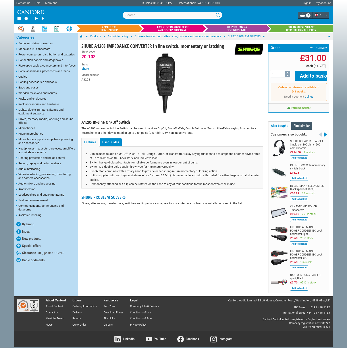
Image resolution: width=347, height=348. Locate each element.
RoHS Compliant (298, 104)
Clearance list (40, 253)
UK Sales (299, 304)
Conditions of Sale (141, 315)
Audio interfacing (28, 169)
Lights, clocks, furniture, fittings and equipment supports (40, 111)
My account (323, 3)
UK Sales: (147, 3)
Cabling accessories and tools (36, 82)
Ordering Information (84, 303)
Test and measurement (32, 201)
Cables (21, 77)
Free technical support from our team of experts (301, 28)
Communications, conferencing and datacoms (40, 207)
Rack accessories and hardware (37, 104)
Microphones (25, 128)
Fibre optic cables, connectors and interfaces (46, 66)
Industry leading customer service (236, 28)
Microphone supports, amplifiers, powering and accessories (44, 141)
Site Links (109, 315)
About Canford (54, 303)
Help (37, 3)
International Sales (293, 309)
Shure (85, 68)
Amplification (25, 189)
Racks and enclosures (31, 99)
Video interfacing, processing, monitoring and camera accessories (43, 176)
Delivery (322, 47)
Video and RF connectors (33, 49)
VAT (312, 47)
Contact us (23, 3)
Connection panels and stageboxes (39, 60)
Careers (108, 321)
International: (187, 3)
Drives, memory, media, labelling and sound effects (44, 120)
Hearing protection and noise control (40, 158)
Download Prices (113, 309)
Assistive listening (29, 215)
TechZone (51, 3)
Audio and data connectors (34, 44)
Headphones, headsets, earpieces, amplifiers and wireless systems (45, 150)
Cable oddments (30, 260)
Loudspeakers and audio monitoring (40, 195)
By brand (25, 224)
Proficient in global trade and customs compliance (173, 28)
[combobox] (172, 15)
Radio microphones (29, 134)
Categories (25, 37)
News (49, 321)
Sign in (307, 3)
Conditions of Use (140, 309)
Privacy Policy (138, 321)
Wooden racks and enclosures (36, 93)
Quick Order (79, 321)
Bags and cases (27, 88)
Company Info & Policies (144, 303)
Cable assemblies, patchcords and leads (43, 71)
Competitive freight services (109, 28)
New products (28, 238)
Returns (76, 315)
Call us (309, 93)
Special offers (28, 246)
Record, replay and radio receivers (38, 164)
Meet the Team (55, 315)
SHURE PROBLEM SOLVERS (103, 197)
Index (23, 231)
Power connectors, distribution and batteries (45, 55)
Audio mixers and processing (35, 184)
